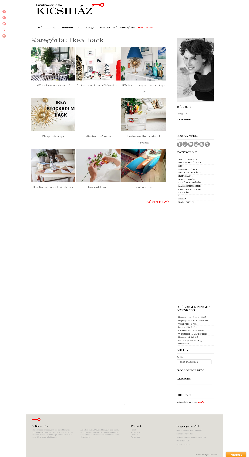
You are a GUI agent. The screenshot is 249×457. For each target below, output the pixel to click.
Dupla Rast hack (182, 441)
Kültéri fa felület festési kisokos (191, 330)
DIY (79, 28)
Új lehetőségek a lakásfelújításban (192, 334)
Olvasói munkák (189, 189)
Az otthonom (63, 28)
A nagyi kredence (183, 444)
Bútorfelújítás (124, 28)
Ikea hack (145, 28)
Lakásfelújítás (189, 183)
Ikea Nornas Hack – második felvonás (191, 437)
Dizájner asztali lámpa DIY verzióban (98, 85)
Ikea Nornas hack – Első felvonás (53, 187)
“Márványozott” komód (98, 136)
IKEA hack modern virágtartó (53, 85)
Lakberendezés (189, 186)
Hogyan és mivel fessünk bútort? (192, 317)
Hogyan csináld (97, 28)
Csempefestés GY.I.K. (187, 324)
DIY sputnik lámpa (53, 136)
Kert (182, 199)
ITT (192, 113)
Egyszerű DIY (187, 169)
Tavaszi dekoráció (98, 187)
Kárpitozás (186, 179)
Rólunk (44, 28)
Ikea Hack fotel (143, 187)
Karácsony (186, 202)
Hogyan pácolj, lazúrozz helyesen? (193, 320)
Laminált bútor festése (187, 327)
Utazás (183, 193)
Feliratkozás (135, 437)
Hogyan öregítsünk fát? (188, 337)
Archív (180, 357)
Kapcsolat (134, 435)
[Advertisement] (195, 254)
